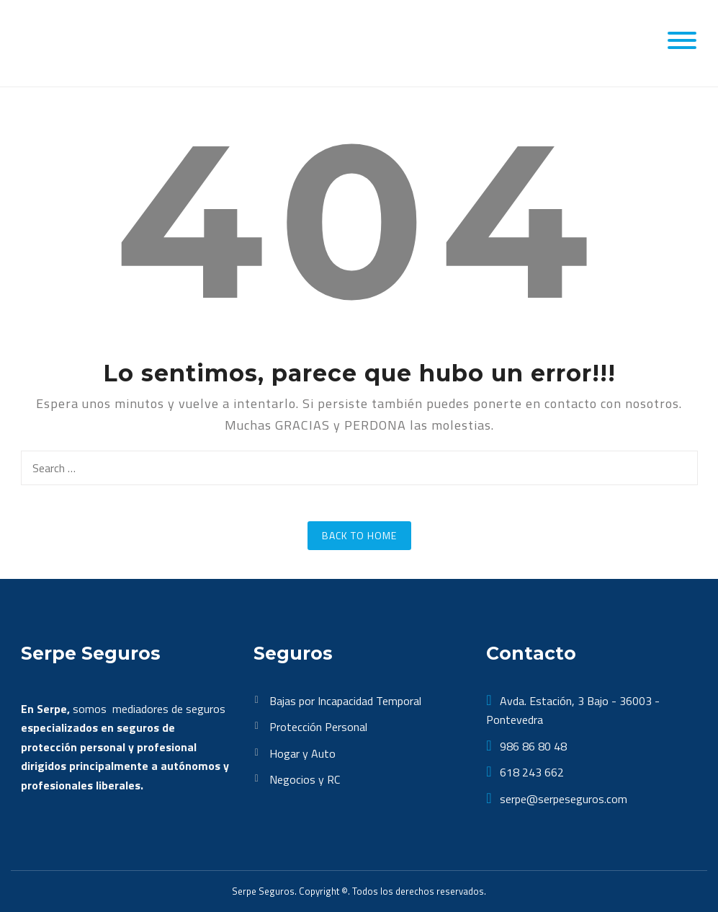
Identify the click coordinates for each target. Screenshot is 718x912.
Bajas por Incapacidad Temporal (345, 700)
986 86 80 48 (532, 746)
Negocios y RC (304, 779)
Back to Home (359, 535)
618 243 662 (530, 772)
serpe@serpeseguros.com (562, 798)
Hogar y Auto (302, 753)
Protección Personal (318, 726)
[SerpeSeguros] (87, 41)
